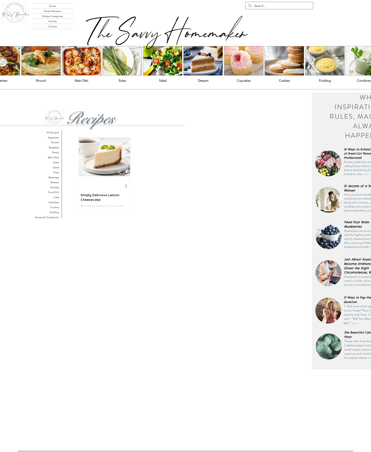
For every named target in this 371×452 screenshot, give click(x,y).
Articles (52, 21)
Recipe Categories (52, 16)
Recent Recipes (52, 11)
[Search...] (279, 6)
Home (52, 6)
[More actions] (127, 186)
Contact (52, 26)
